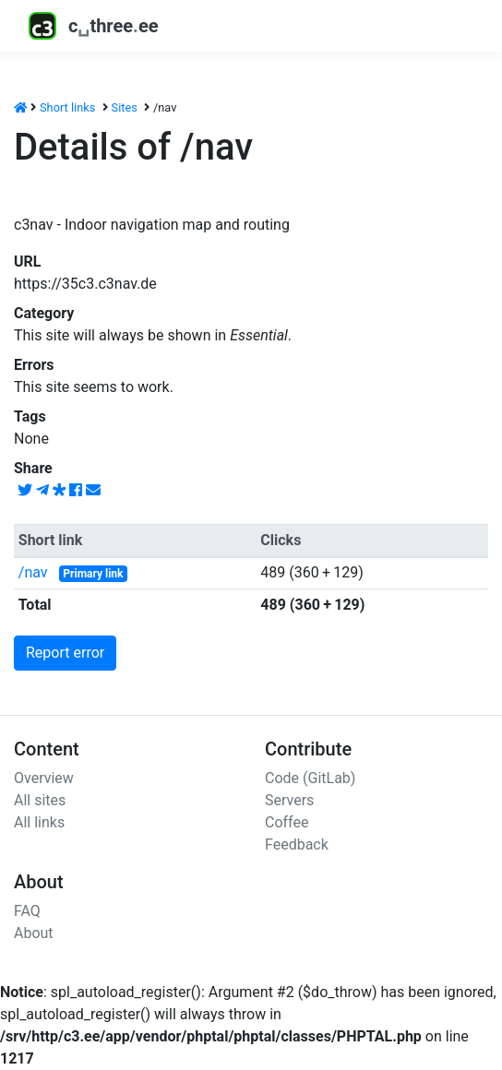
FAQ (27, 911)
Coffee (286, 822)
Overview (44, 778)
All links (39, 822)
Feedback (297, 844)
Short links (67, 107)
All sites (40, 800)
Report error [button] (65, 652)
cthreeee (94, 26)
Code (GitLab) (310, 778)
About (34, 933)
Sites (124, 107)
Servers (289, 800)
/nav (33, 572)
